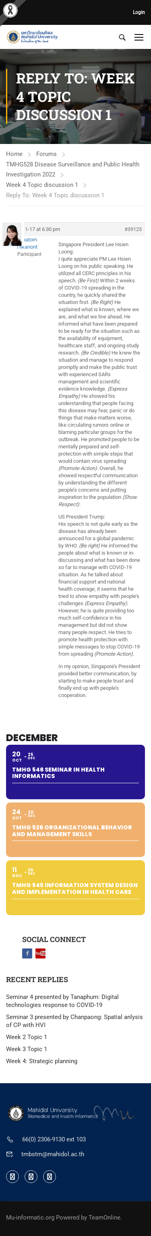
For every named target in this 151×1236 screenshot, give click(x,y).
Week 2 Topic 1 (26, 1037)
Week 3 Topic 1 (26, 1049)
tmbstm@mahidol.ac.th (52, 1154)
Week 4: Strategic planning (41, 1061)
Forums (46, 154)
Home (14, 154)
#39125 (133, 229)
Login (139, 12)
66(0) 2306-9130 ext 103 (54, 1139)
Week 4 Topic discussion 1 (42, 184)
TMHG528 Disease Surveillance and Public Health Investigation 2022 (72, 169)
